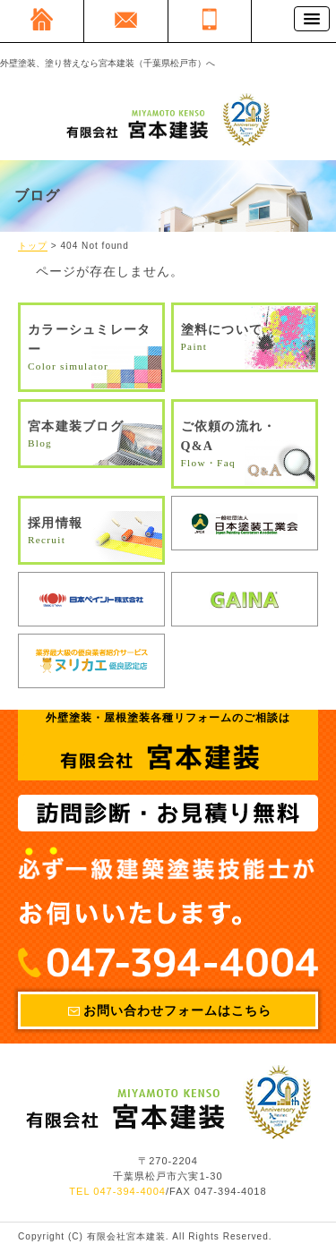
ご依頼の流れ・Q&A (244, 445)
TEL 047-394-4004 (117, 1192)
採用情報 (91, 532)
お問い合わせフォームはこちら (177, 1010)
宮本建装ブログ (91, 435)
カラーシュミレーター (91, 348)
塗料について (244, 338)
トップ (32, 246)
